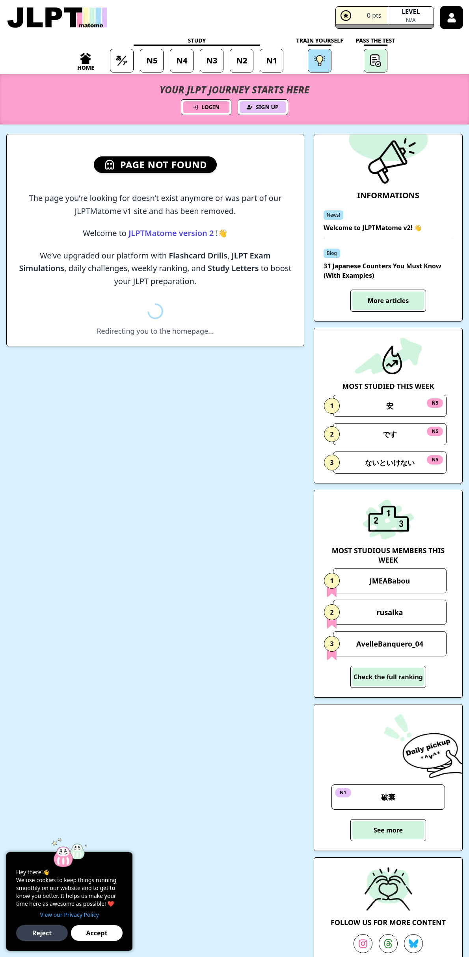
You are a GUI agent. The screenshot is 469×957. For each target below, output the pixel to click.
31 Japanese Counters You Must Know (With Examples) (382, 271)
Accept (96, 933)
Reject (42, 933)
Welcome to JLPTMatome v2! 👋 (373, 227)
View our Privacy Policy (69, 914)
